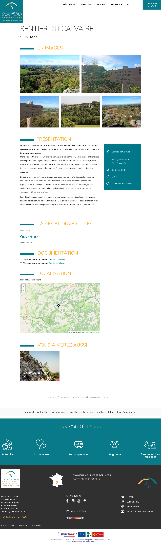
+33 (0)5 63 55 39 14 (15, 508)
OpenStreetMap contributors (90, 332)
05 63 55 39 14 (119, 170)
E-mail (114, 176)
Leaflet (71, 332)
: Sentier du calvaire (56, 259)
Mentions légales (8, 522)
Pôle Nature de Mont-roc (35, 374)
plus (107, 397)
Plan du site (23, 522)
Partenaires (36, 522)
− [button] (23, 290)
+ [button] (23, 286)
